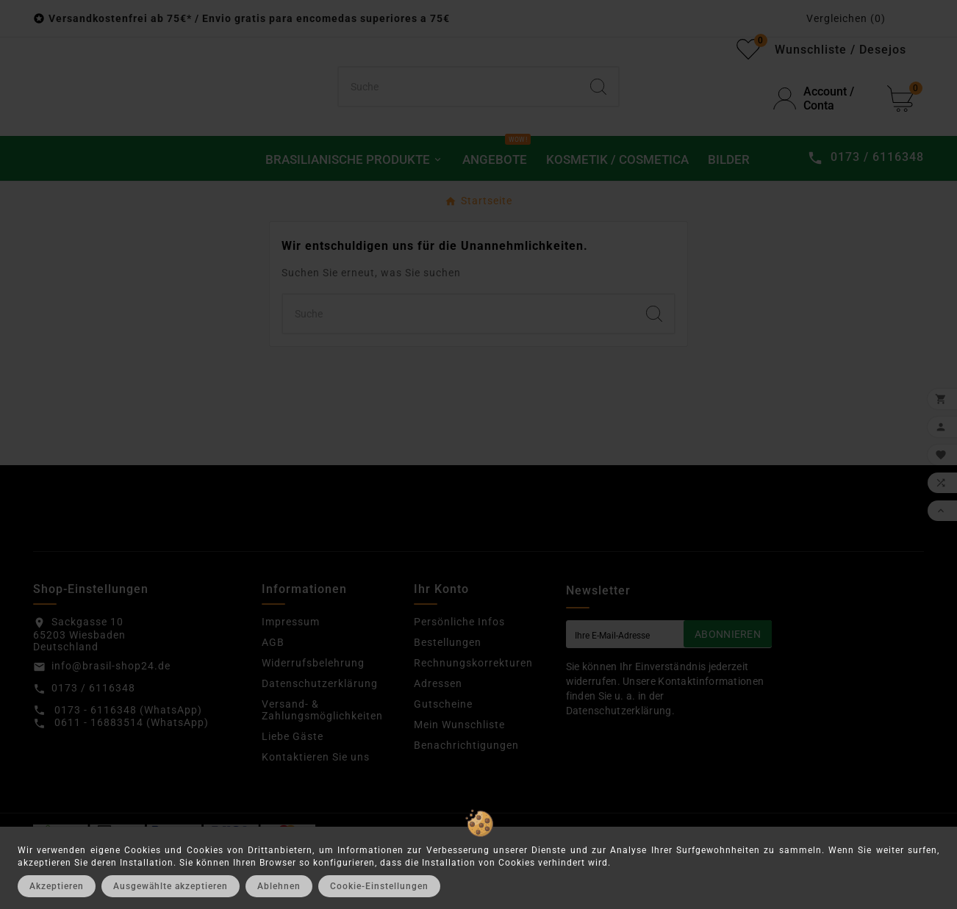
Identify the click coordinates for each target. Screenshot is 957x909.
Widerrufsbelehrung (313, 721)
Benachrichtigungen (466, 803)
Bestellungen (447, 700)
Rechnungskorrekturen (473, 721)
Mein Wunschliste (459, 782)
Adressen (438, 741)
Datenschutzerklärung (320, 741)
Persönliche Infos (459, 680)
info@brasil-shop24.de (111, 724)
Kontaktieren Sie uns (316, 815)
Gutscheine (443, 762)
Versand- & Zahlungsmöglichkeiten (322, 768)
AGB (273, 700)
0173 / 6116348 (93, 746)
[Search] (598, 116)
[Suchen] (458, 116)
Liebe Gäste (292, 794)
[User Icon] (821, 128)
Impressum (291, 680)
